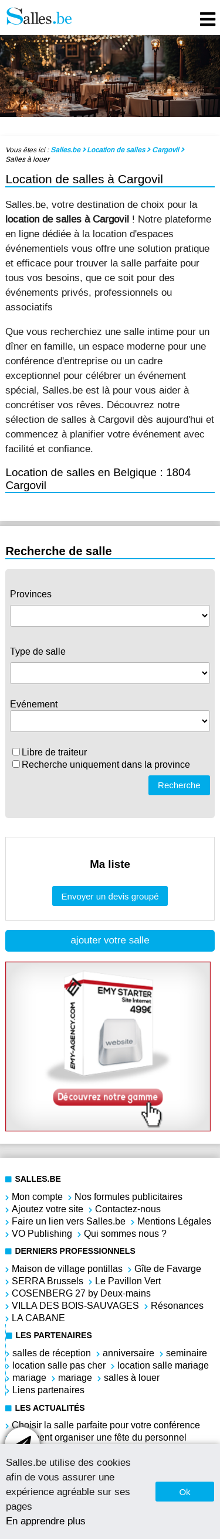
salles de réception (51, 1353)
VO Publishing (42, 1233)
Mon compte (37, 1197)
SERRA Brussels (47, 1281)
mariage (29, 1378)
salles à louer (132, 1378)
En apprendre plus (46, 1520)
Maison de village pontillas (67, 1269)
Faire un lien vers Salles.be (69, 1221)
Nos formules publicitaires (128, 1197)
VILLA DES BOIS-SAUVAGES (75, 1305)
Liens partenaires (48, 1390)
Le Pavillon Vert (128, 1281)
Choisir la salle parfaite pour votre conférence (106, 1425)
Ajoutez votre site (47, 1209)
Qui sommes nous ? (125, 1233)
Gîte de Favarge (167, 1269)
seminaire (186, 1353)
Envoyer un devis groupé (110, 896)
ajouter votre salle (109, 940)
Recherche (179, 785)
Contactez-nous (128, 1209)
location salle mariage (163, 1365)
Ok (184, 1492)
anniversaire (128, 1353)
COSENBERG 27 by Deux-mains (81, 1293)
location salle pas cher (59, 1365)
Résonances (177, 1305)
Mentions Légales (174, 1221)
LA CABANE (38, 1318)
